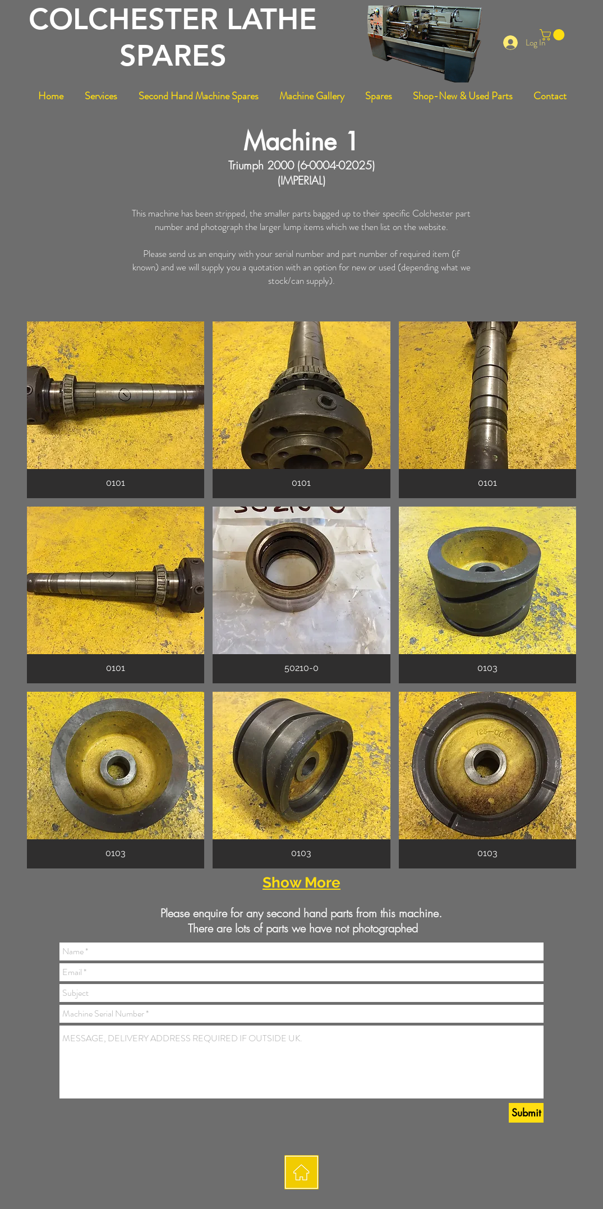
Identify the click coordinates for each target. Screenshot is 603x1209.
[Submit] (526, 1113)
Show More (301, 882)
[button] (553, 34)
